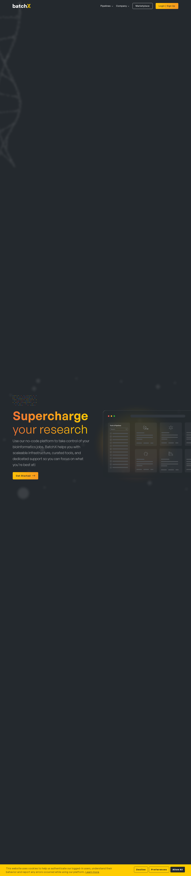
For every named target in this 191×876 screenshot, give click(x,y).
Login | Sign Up (167, 6)
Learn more (92, 871)
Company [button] (121, 6)
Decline (141, 869)
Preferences (159, 869)
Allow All (177, 869)
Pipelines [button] (106, 6)
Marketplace (143, 6)
